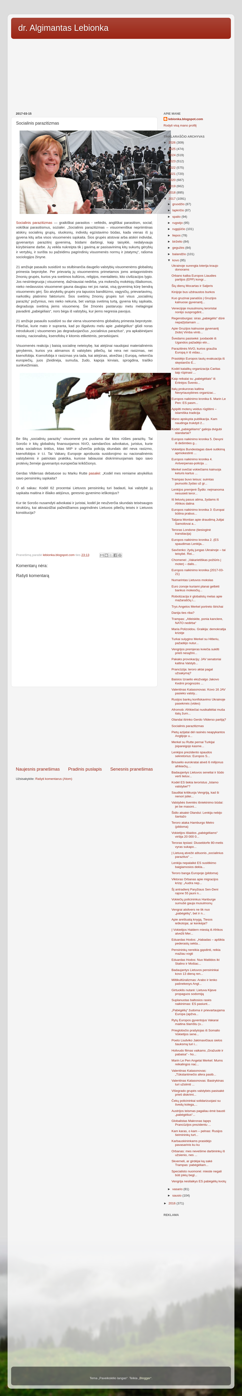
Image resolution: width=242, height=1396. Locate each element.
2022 (173, 167)
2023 (173, 161)
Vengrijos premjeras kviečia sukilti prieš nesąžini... (195, 651)
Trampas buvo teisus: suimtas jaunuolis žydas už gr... (193, 481)
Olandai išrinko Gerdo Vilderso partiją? (199, 719)
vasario (177, 1189)
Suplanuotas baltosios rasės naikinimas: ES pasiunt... (192, 1002)
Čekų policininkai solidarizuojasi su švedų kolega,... (196, 1102)
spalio (177, 216)
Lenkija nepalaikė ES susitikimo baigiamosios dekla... (194, 864)
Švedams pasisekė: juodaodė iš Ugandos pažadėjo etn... (194, 340)
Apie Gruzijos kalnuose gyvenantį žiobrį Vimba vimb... (195, 330)
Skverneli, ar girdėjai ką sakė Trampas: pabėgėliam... (192, 1163)
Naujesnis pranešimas (38, 769)
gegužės (178, 247)
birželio (177, 241)
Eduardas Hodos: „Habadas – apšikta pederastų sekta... (198, 941)
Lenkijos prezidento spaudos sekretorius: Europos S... (192, 754)
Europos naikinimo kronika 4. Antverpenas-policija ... (192, 461)
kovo (176, 260)
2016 (173, 1203)
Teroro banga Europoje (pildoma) (195, 873)
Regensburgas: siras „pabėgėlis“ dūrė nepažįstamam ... (198, 320)
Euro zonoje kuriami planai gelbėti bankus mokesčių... (196, 588)
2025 (173, 149)
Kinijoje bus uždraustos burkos (193, 292)
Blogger (145, 1378)
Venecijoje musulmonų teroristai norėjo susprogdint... (194, 310)
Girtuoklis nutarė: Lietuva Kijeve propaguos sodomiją (194, 992)
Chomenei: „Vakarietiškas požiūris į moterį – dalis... (196, 561)
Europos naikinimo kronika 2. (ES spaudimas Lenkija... (195, 541)
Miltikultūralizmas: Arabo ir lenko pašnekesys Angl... (194, 981)
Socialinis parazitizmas (34, 223)
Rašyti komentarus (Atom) (53, 779)
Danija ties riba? (183, 612)
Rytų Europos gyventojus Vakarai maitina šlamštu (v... (195, 1022)
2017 (173, 198)
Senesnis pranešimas (131, 769)
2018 (173, 192)
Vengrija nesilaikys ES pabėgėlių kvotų (199, 1181)
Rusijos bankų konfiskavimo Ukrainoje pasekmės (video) (198, 701)
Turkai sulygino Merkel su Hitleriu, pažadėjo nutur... (195, 641)
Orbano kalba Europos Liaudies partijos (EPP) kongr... (194, 277)
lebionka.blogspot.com (185, 119)
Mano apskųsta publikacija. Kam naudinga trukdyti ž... (194, 421)
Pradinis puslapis (85, 769)
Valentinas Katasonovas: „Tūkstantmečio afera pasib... (194, 1072)
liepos (177, 235)
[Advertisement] (121, 74)
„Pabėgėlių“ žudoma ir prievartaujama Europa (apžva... (198, 1012)
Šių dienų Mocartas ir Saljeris (192, 286)
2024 (173, 155)
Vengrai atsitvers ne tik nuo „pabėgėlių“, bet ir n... (191, 911)
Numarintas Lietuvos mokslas (192, 580)
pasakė (94, 473)
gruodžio (179, 204)
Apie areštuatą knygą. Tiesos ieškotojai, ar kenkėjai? (192, 921)
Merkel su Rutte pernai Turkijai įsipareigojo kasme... (193, 744)
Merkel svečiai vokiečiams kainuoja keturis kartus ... (196, 471)
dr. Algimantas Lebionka (63, 28)
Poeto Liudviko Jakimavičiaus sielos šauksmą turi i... (197, 1042)
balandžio (179, 254)
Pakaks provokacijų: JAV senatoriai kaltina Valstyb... (196, 661)
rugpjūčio (179, 229)
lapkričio (178, 210)
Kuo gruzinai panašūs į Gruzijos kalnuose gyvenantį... (194, 300)
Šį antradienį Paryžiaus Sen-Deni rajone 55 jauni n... (195, 891)
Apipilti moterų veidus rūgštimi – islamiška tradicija (194, 411)
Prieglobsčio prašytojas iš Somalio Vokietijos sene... (196, 1032)
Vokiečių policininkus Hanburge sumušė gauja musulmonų (194, 901)
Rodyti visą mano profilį (180, 125)
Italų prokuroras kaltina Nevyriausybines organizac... (194, 390)
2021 (173, 174)
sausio (177, 1195)
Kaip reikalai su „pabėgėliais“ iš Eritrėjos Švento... (194, 380)
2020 (173, 180)
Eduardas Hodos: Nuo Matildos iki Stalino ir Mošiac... (196, 961)
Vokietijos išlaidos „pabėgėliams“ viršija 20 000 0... (195, 834)
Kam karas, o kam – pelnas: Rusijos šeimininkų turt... (197, 1133)
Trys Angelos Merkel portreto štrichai (197, 606)
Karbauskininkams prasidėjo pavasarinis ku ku (192, 1143)
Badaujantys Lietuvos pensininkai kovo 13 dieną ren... (195, 972)
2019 (173, 186)
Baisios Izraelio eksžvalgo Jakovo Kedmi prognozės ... (195, 681)
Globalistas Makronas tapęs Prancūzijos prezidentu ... (191, 1122)
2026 (173, 142)
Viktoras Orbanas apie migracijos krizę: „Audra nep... (195, 881)
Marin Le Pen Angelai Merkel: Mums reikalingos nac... (197, 1062)
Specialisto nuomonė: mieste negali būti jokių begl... (197, 1173)
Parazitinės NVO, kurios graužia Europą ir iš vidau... (194, 350)
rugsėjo (178, 223)
